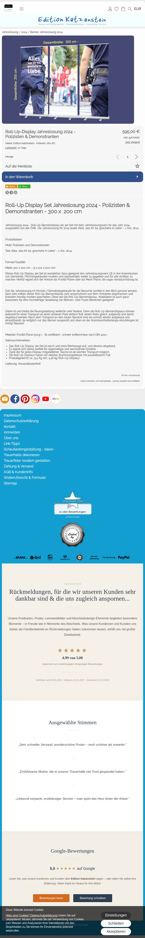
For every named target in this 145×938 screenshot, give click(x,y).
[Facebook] (15, 399)
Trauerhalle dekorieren (21, 455)
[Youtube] (45, 399)
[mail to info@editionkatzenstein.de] (4, 399)
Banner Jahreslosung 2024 (46, 32)
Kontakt (9, 427)
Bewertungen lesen (51, 898)
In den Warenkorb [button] (19, 177)
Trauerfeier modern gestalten (27, 461)
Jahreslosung (10, 32)
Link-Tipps (12, 444)
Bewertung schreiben (93, 898)
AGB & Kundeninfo (18, 472)
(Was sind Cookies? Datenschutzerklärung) (32, 915)
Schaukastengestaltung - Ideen (28, 449)
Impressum (12, 415)
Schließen (116, 923)
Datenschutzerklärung (21, 421)
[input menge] (127, 156)
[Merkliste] (116, 8)
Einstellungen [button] (116, 915)
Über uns (11, 438)
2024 (24, 32)
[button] (22, 8)
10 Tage (15, 147)
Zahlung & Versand (18, 466)
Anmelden (110, 9)
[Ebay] (55, 399)
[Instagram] (35, 399)
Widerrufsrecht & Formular (25, 478)
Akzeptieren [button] (115, 931)
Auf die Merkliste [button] (18, 166)
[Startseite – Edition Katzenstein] (8, 5)
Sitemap (10, 483)
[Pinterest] (25, 399)
